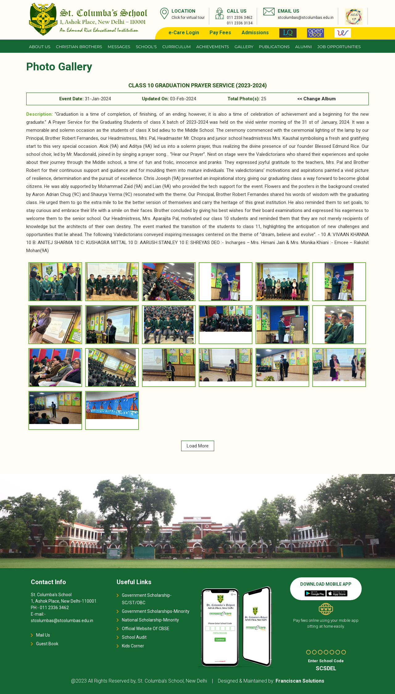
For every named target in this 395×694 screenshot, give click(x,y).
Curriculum (176, 46)
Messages (119, 46)
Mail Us (43, 635)
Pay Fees (220, 32)
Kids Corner (133, 645)
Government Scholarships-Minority (155, 611)
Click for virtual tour (188, 17)
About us (39, 46)
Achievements (212, 46)
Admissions (255, 32)
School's (146, 46)
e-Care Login (183, 32)
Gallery (244, 46)
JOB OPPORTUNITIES (339, 46)
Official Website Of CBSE (145, 628)
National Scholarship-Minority (150, 619)
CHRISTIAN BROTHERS (79, 46)
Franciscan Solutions (300, 681)
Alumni (303, 46)
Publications (274, 46)
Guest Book (47, 643)
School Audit (134, 637)
